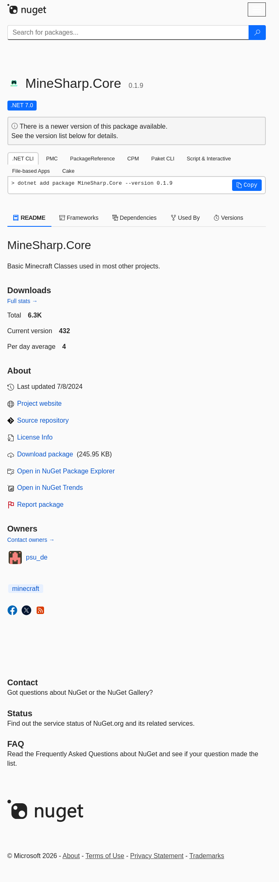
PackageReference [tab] (92, 158)
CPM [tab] (133, 158)
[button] (247, 185)
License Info (35, 437)
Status (20, 713)
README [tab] (30, 218)
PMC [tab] (52, 158)
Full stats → (22, 301)
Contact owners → (31, 539)
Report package (40, 504)
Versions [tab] (228, 218)
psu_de (37, 557)
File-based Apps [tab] (31, 171)
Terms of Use (105, 855)
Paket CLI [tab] (162, 158)
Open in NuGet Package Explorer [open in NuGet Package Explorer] (66, 471)
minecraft (26, 588)
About (71, 855)
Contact (22, 682)
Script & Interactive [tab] (209, 158)
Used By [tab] (185, 218)
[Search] (257, 32)
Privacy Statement (157, 855)
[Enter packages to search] (128, 32)
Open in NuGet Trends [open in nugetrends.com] (50, 487)
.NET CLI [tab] (23, 158)
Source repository (43, 420)
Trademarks (206, 855)
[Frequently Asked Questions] (15, 743)
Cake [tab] (68, 171)
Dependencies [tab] (134, 218)
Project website (39, 403)
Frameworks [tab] (78, 218)
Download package (45, 454)
